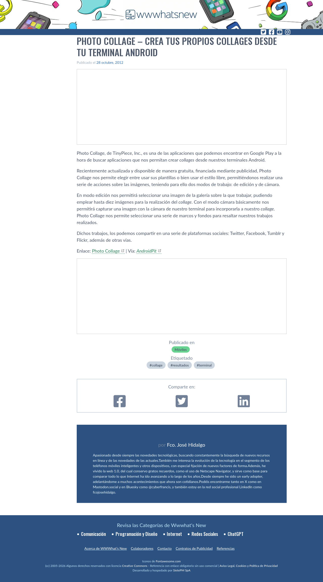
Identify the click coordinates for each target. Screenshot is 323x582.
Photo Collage (106, 251)
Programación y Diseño (136, 534)
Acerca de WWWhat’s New (105, 548)
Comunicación (93, 534)
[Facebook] (271, 32)
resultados (181, 365)
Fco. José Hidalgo (186, 445)
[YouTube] (280, 32)
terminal (205, 365)
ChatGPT (236, 534)
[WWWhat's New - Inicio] (161, 14)
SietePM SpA (182, 570)
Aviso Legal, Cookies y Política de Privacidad (249, 566)
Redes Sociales (205, 534)
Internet (174, 534)
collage (157, 365)
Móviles (181, 349)
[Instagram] (288, 32)
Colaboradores (142, 548)
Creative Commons (134, 566)
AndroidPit (147, 251)
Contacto (164, 548)
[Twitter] (263, 32)
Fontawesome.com (168, 561)
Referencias (226, 548)
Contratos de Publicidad (194, 548)
